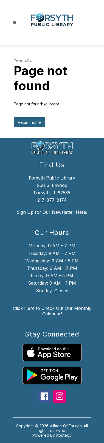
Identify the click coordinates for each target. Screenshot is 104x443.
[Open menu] (14, 22)
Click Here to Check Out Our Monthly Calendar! (52, 310)
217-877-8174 (52, 200)
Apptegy (64, 435)
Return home (29, 122)
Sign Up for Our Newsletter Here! (52, 212)
